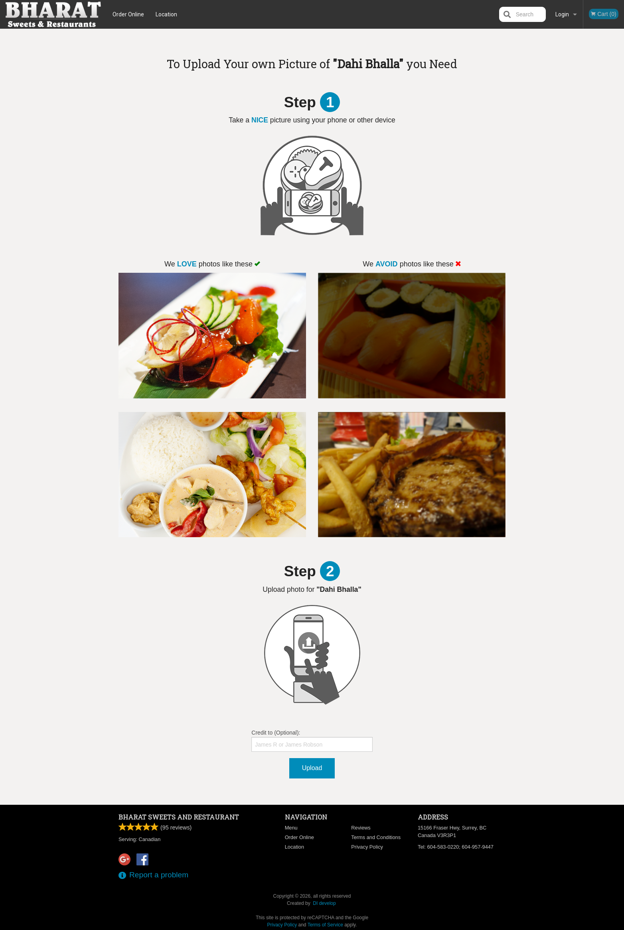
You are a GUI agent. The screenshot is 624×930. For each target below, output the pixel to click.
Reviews (360, 828)
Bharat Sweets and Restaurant (178, 817)
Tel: (456, 847)
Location (166, 14)
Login (562, 14)
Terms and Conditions (376, 837)
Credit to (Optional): (311, 740)
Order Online (128, 14)
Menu (291, 828)
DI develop (324, 903)
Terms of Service (325, 925)
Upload (312, 767)
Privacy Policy (367, 847)
